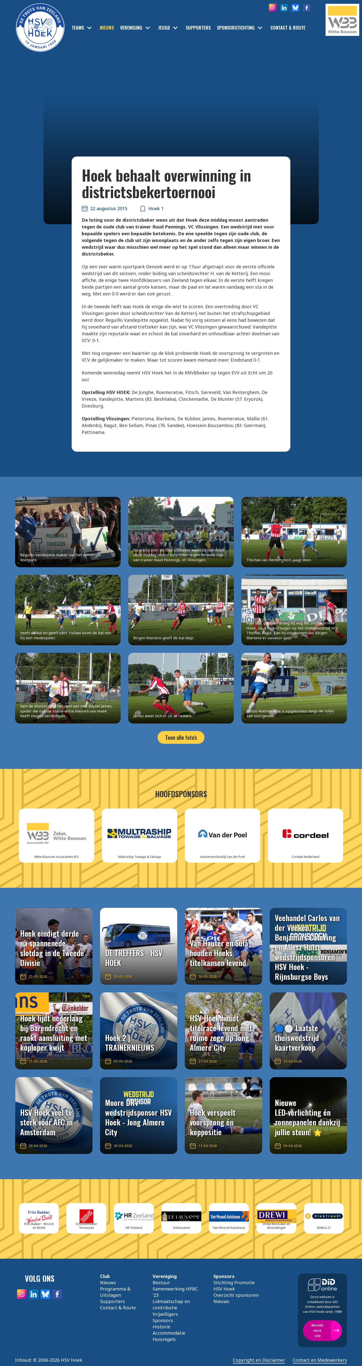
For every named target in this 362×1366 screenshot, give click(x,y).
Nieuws (107, 28)
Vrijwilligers (165, 1314)
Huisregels (164, 1339)
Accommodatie (169, 1333)
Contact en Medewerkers (320, 1360)
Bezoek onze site (317, 1330)
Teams (78, 28)
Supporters (198, 28)
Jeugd (164, 28)
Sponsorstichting (236, 28)
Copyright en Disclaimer (259, 1360)
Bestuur (161, 1282)
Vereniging (131, 28)
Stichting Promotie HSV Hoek (234, 1285)
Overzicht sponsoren (236, 1295)
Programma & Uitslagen (115, 1292)
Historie (161, 1327)
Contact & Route (287, 28)
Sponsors (163, 1320)
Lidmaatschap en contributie (171, 1304)
